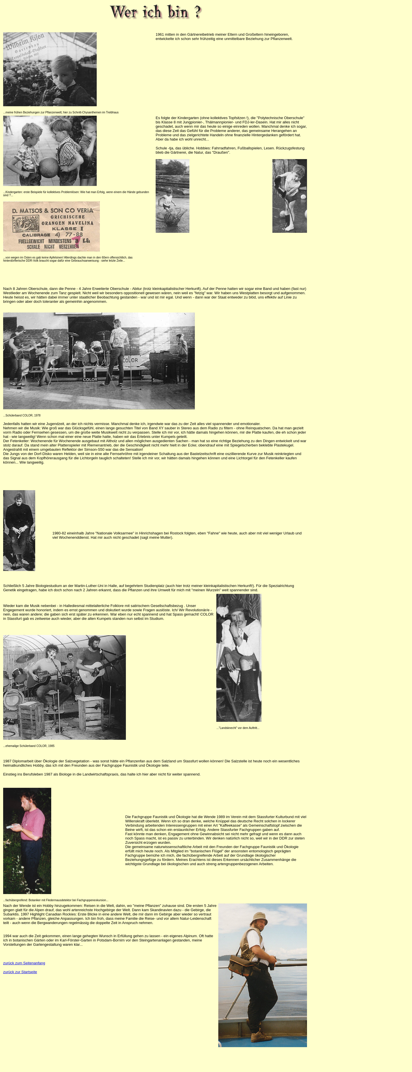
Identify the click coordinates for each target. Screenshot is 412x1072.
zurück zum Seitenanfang (24, 963)
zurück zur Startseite (20, 972)
